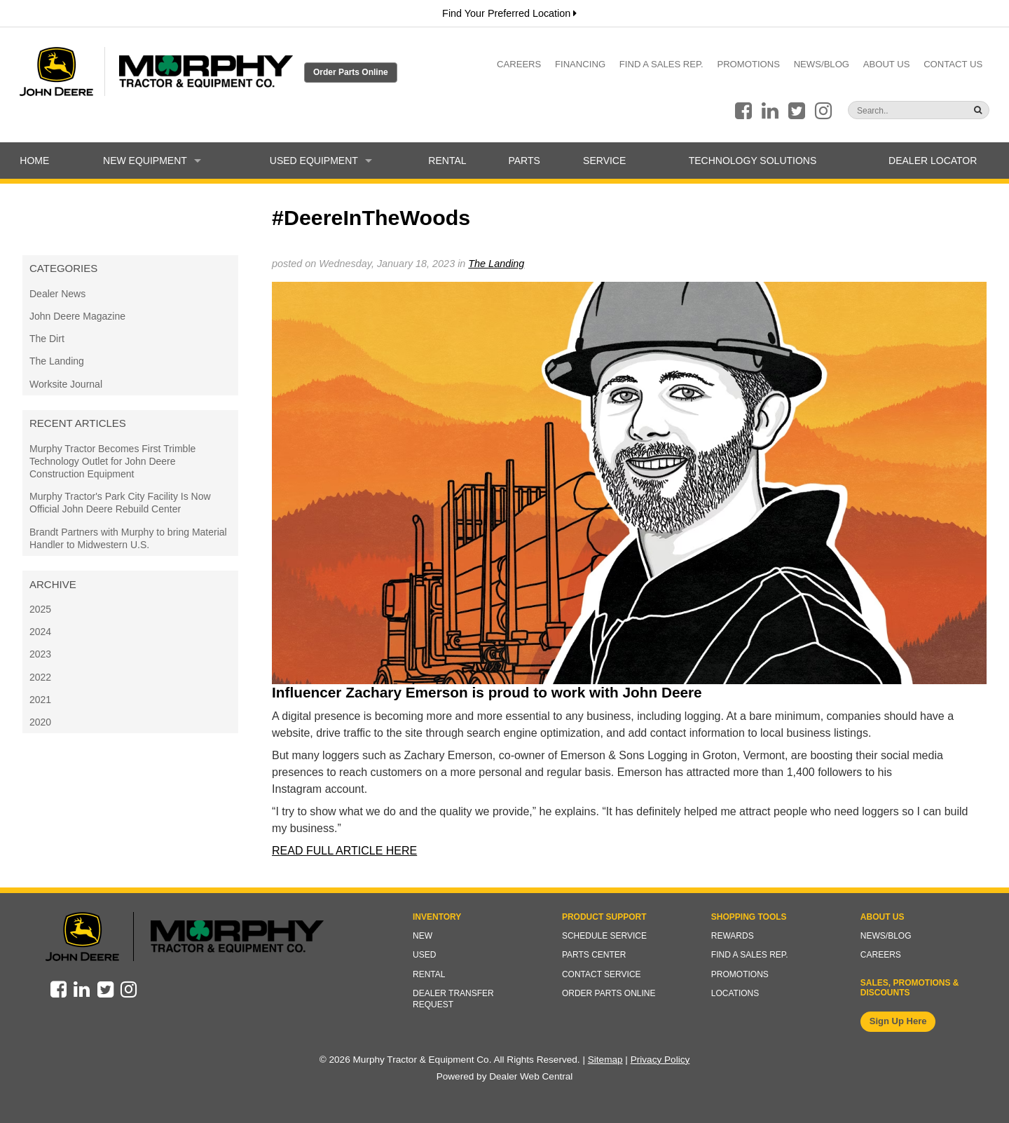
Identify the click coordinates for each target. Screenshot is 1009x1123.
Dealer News (57, 293)
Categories (63, 268)
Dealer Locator (932, 160)
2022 (40, 677)
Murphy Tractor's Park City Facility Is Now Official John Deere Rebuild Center (120, 503)
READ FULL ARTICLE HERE (344, 851)
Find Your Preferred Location (509, 13)
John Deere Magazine (77, 316)
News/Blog (821, 64)
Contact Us (953, 64)
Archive (52, 584)
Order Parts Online (350, 72)
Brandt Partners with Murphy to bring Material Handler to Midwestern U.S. (128, 538)
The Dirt (46, 338)
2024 (40, 631)
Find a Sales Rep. (661, 64)
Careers (519, 64)
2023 (40, 654)
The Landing (56, 361)
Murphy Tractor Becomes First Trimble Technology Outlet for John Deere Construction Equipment (112, 461)
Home (34, 160)
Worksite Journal (65, 384)
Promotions (748, 64)
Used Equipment (321, 160)
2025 (40, 609)
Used (424, 955)
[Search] (891, 111)
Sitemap (605, 1059)
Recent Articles (77, 423)
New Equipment (152, 160)
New (422, 936)
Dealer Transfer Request (453, 998)
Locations (735, 993)
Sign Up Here (898, 1021)
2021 (40, 699)
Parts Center (594, 955)
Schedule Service (604, 936)
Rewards (732, 936)
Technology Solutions (753, 160)
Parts (524, 160)
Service (604, 160)
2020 (40, 722)
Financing (580, 64)
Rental (447, 160)
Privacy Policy (660, 1059)
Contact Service (601, 974)
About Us (886, 64)
